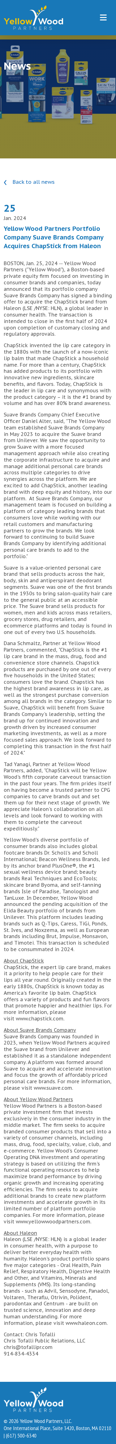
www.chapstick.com (39, 1018)
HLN (55, 308)
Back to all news (29, 182)
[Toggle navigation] (103, 17)
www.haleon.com (86, 1323)
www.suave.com (53, 1088)
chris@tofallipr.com (28, 1347)
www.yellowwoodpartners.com (53, 1221)
